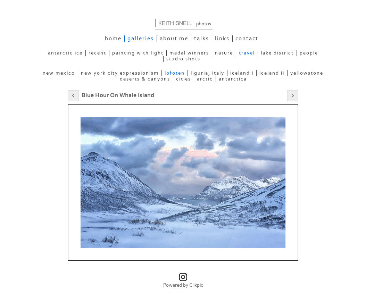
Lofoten (175, 73)
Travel (247, 53)
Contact (246, 38)
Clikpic (196, 285)
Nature (224, 53)
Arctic (205, 79)
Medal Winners (189, 53)
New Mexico (59, 73)
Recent (97, 53)
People (309, 53)
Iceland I (241, 73)
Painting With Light (138, 53)
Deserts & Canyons (145, 79)
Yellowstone (306, 73)
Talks (201, 38)
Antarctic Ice (65, 53)
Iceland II (271, 73)
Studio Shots (183, 59)
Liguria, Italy (207, 73)
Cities (183, 79)
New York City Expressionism (120, 73)
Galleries (140, 38)
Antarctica (233, 79)
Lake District (277, 53)
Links (222, 38)
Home (113, 38)
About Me (174, 38)
